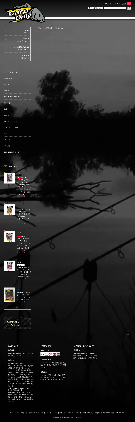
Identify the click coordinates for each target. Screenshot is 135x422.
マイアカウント (106, 4)
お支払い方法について (66, 413)
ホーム (12, 413)
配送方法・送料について (84, 413)
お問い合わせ (34, 413)
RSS (116, 413)
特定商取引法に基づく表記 (104, 413)
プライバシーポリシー (48, 413)
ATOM (122, 413)
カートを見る (124, 4)
